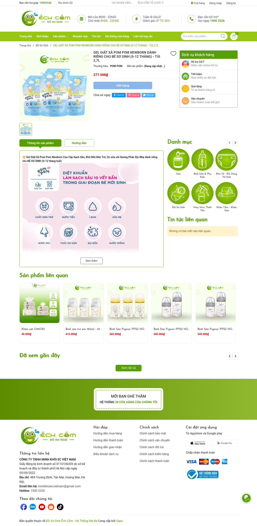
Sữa (178, 174)
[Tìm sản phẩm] (204, 36)
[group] (54, 85)
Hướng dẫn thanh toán (108, 440)
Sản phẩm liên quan (43, 275)
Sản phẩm (59, 36)
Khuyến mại (80, 36)
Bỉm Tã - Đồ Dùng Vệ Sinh (226, 175)
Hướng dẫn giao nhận (107, 447)
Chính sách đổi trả (152, 447)
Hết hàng (122, 85)
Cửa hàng (198, 3)
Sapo (119, 521)
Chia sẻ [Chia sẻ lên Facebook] (118, 95)
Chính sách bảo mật (153, 433)
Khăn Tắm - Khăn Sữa (226, 209)
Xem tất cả (128, 368)
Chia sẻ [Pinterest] (133, 95)
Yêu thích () (65, 2)
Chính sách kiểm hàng (154, 454)
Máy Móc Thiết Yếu (202, 209)
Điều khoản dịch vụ (105, 454)
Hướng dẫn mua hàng (107, 433)
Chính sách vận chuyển (155, 440)
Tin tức (96, 36)
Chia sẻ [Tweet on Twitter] (147, 95)
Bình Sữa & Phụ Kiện (202, 175)
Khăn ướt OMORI (33, 329)
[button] (235, 142)
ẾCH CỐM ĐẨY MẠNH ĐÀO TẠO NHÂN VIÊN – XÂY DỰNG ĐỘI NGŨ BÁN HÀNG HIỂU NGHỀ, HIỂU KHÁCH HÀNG (117, 2)
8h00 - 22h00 (110, 21)
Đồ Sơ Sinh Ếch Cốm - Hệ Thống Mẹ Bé (71, 521)
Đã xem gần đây (39, 355)
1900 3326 (217, 21)
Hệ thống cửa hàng (117, 36)
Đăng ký (231, 3)
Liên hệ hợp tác (143, 36)
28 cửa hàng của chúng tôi (136, 402)
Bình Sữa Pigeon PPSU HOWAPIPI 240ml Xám (183, 329)
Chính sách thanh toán (154, 461)
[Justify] (223, 36)
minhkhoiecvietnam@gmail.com (59, 486)
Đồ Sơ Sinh (178, 207)
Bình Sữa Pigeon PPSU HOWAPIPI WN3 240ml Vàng (144, 329)
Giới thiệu (42, 36)
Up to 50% (162, 21)
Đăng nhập (215, 3)
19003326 (45, 2)
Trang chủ (25, 36)
